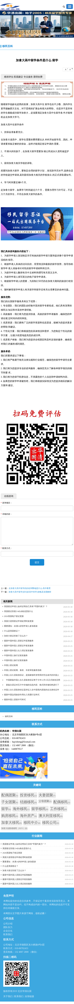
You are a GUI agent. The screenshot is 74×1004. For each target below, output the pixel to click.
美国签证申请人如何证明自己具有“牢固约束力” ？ (26, 606)
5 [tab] (39, 36)
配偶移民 (61, 802)
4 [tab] (34, 36)
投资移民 (28, 795)
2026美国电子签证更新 (14, 616)
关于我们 (8, 996)
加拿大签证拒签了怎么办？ (16, 636)
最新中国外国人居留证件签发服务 (19, 645)
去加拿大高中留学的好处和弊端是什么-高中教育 (30, 588)
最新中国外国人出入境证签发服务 (19, 650)
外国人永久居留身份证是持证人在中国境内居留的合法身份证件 (31, 690)
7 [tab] (49, 36)
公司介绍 (7, 923)
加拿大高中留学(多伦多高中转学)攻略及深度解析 (30, 592)
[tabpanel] (37, 24)
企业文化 (7, 931)
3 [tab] (29, 36)
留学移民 (39, 809)
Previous (4, 24)
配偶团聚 (9, 795)
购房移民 (9, 816)
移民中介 (32, 822)
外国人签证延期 (11, 665)
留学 (6, 809)
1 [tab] (19, 36)
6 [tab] (44, 36)
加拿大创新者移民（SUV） (14, 828)
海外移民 (21, 809)
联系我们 (7, 934)
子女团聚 (9, 802)
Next (70, 24)
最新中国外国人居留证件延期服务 (19, 641)
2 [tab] (24, 36)
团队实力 (7, 927)
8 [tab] (54, 36)
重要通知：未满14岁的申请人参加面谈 (20, 626)
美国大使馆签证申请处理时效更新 (19, 621)
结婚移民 (28, 802)
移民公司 (50, 822)
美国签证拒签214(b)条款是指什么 (18, 611)
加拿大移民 (11, 822)
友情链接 (29, 996)
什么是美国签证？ (12, 631)
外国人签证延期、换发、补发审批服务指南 (22, 670)
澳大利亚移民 (51, 816)
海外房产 (28, 816)
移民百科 (7, 46)
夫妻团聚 (47, 795)
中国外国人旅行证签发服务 (16, 655)
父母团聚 (45, 801)
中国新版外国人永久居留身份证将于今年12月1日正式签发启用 (32, 680)
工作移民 (58, 809)
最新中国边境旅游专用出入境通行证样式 (21, 695)
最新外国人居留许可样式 (15, 699)
